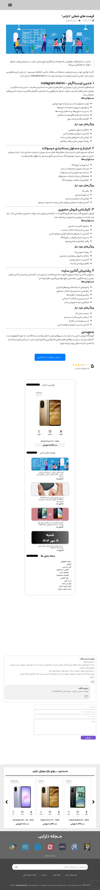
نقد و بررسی (66, 567)
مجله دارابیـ (57, 874)
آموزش (68, 564)
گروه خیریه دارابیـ (65, 586)
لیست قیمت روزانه (64, 589)
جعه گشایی (64, 578)
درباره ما (44, 874)
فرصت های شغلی (29, 874)
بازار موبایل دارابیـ (71, 874)
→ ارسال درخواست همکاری (50, 357)
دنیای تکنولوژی (72, 20)
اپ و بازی (67, 580)
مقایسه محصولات (62, 575)
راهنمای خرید (64, 572)
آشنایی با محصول (63, 569)
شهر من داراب (66, 583)
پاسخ (93, 681)
